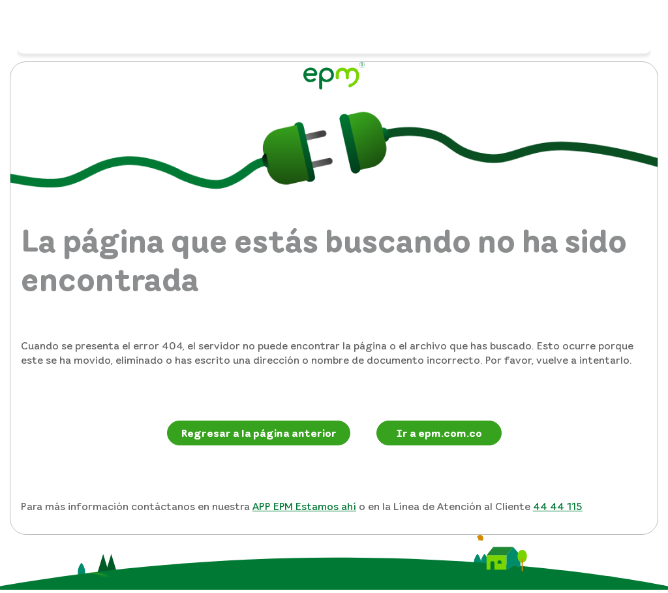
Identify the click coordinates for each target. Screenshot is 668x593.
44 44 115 (558, 506)
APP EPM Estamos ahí (304, 506)
